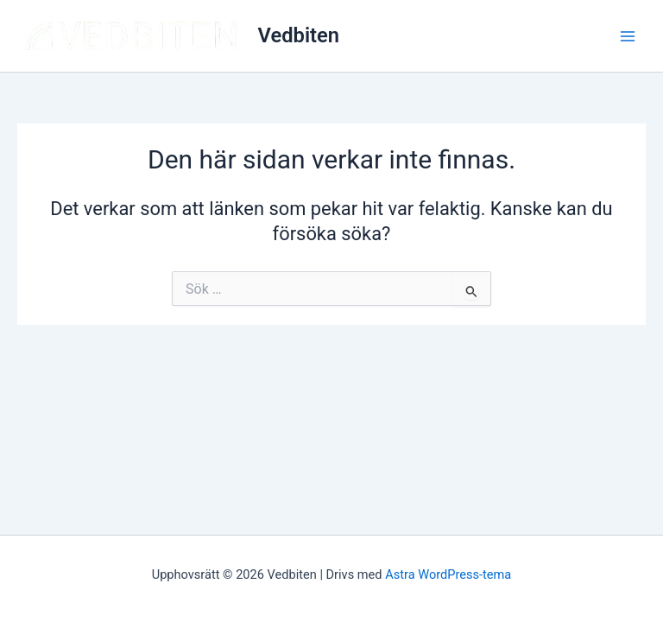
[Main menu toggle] (627, 36)
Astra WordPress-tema (448, 574)
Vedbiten (298, 35)
